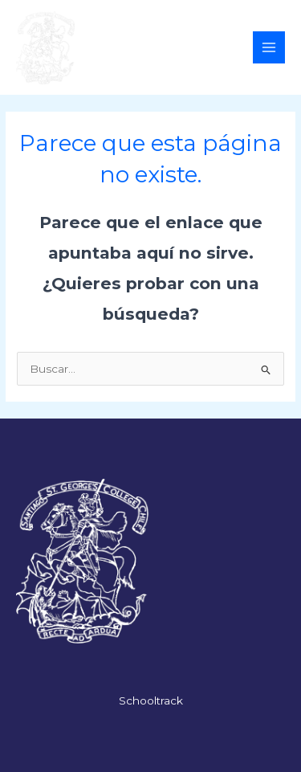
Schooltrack (151, 700)
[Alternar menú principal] (269, 47)
